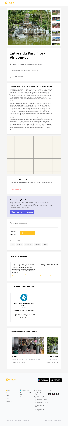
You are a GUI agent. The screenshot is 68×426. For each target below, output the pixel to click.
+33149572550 (17, 77)
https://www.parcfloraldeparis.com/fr (25, 70)
